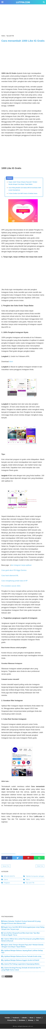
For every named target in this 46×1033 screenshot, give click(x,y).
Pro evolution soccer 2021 (11, 590)
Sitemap (31, 1024)
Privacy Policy (10, 1024)
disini (11, 366)
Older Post (40, 870)
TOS (38, 1024)
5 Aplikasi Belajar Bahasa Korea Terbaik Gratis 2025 (22, 960)
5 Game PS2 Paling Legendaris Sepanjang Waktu (21, 968)
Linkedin (24, 1022)
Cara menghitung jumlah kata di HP (14, 585)
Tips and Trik (30, 887)
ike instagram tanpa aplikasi (21, 569)
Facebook (15, 1022)
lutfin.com (23, 2)
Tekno (28, 884)
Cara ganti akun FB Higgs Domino (13, 575)
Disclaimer (21, 1024)
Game (6, 884)
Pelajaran (7, 887)
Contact (40, 1022)
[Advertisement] (23, 19)
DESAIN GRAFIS (9, 880)
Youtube (5, 1022)
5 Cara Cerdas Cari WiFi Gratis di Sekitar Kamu (23, 197)
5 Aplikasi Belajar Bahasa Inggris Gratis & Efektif (21, 964)
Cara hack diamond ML (9, 580)
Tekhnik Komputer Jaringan (35, 880)
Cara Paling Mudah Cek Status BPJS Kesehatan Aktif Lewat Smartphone (25, 193)
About (32, 1022)
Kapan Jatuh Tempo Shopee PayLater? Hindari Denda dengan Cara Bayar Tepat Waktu (23, 187)
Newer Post (6, 870)
